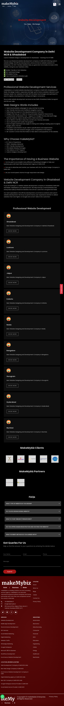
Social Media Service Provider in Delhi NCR (12, 687)
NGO (34, 637)
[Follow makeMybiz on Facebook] (7, 612)
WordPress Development (8, 654)
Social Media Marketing (7, 634)
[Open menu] (59, 4)
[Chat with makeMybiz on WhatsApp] (2, 697)
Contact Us (36, 598)
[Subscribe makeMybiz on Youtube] (16, 612)
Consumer (36, 630)
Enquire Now (61, 289)
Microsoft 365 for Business (8, 650)
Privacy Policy (37, 601)
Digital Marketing (5, 637)
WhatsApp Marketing (7, 644)
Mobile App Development (8, 624)
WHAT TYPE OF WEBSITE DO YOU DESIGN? (33, 504)
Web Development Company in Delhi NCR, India (14, 665)
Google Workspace (6, 647)
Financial (35, 634)
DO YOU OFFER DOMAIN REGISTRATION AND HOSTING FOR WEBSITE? (33, 527)
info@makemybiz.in (10, 604)
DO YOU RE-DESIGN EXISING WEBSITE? (33, 511)
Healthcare (36, 654)
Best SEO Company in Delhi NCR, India (11, 680)
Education (36, 640)
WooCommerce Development (9, 627)
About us (35, 588)
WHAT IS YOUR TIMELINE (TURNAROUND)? (33, 519)
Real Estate (36, 657)
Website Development (7, 620)
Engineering (36, 644)
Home (34, 585)
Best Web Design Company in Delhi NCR (12, 668)
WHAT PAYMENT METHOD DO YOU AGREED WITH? (33, 535)
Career (35, 595)
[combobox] (55, 4)
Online (35, 647)
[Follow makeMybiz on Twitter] (3, 612)
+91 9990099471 (9, 601)
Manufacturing (37, 627)
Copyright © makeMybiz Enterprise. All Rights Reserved (31, 698)
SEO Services (4, 630)
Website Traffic (5, 640)
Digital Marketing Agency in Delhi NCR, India (13, 677)
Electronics (36, 624)
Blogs (34, 591)
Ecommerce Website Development (11, 657)
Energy (35, 650)
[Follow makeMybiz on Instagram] (11, 612)
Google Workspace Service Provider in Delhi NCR (14, 684)
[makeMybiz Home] (9, 4)
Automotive (36, 620)
